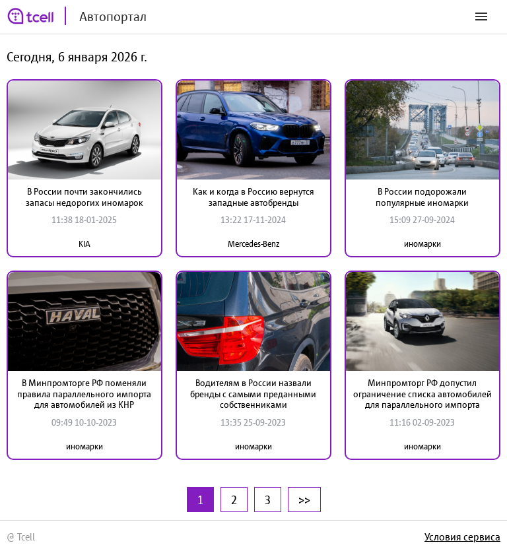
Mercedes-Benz (253, 244)
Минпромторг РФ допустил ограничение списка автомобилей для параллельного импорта (422, 393)
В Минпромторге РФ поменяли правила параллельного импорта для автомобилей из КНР (84, 393)
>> (304, 499)
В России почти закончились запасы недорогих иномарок (84, 197)
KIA (84, 244)
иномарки (422, 244)
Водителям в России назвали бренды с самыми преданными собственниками (253, 393)
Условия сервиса (462, 536)
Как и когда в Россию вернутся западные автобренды (253, 197)
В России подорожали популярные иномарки (422, 197)
